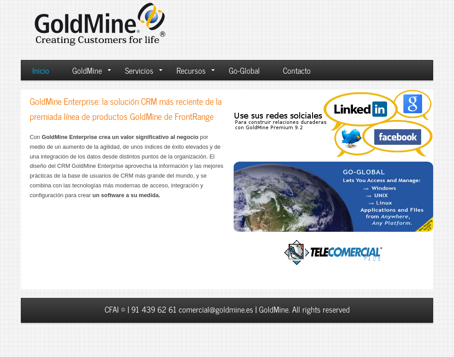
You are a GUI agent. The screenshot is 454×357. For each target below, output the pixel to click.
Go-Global (244, 70)
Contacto (297, 70)
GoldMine (91, 70)
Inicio (40, 70)
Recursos (195, 70)
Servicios (143, 70)
